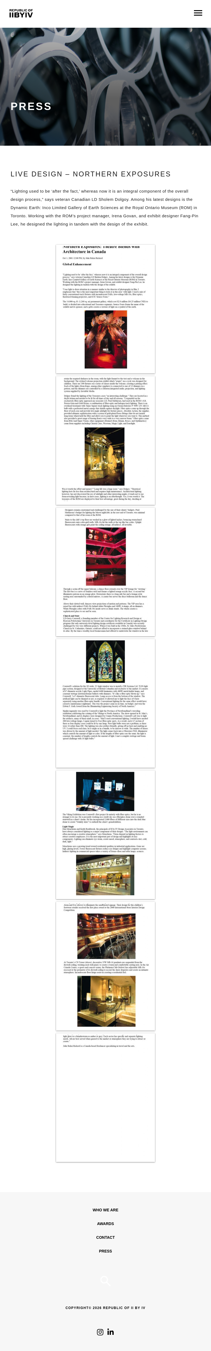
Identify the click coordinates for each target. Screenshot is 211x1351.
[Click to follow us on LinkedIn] (110, 1334)
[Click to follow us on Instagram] (100, 1334)
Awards (105, 1223)
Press (105, 1251)
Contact (105, 1237)
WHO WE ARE (105, 1210)
